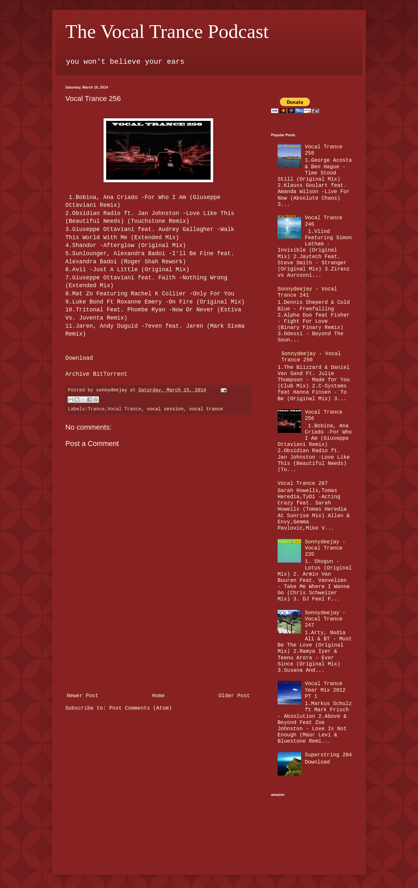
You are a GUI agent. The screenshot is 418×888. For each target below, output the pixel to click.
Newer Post (82, 696)
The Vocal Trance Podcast (167, 31)
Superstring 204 (328, 755)
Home (158, 696)
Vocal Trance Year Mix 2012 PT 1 (325, 690)
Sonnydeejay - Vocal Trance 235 (325, 548)
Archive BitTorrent (96, 374)
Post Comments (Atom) (140, 708)
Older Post (234, 696)
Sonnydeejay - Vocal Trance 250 (311, 357)
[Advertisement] (158, 641)
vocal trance (206, 409)
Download (79, 358)
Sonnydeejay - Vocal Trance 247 (325, 619)
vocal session (165, 409)
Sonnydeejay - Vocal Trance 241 (307, 292)
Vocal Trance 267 (303, 483)
